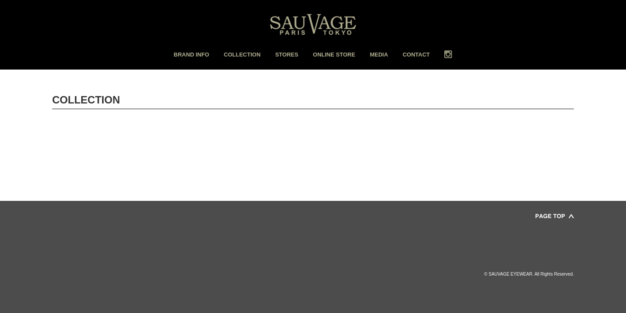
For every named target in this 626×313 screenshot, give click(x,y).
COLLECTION (242, 54)
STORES (286, 54)
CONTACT (416, 54)
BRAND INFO (192, 54)
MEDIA (379, 54)
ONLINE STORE (334, 54)
